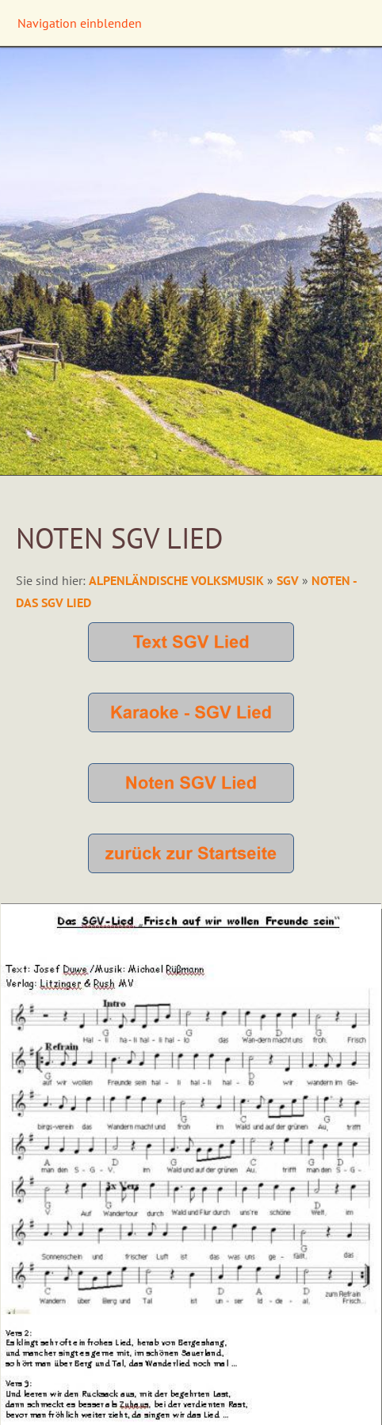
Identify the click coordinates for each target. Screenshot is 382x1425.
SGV (288, 580)
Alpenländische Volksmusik (178, 580)
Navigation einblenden (79, 23)
